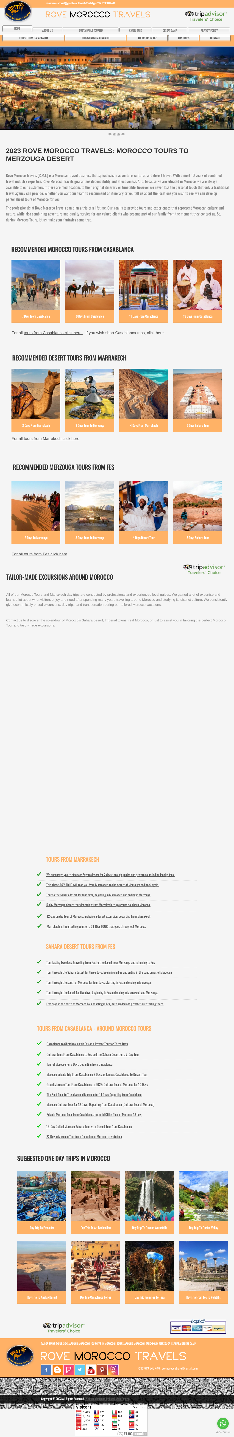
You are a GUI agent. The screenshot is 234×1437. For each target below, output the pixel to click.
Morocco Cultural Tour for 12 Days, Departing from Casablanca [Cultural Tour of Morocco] (100, 1104)
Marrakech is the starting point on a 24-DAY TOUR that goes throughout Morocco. (96, 926)
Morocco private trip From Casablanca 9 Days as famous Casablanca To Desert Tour (97, 1074)
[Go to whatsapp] (223, 1423)
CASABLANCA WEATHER (116, 748)
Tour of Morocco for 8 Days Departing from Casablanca (79, 1064)
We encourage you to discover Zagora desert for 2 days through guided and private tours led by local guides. (110, 874)
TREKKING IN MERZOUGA (158, 1343)
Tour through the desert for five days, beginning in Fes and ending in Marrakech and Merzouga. (102, 992)
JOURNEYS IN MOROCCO (102, 1343)
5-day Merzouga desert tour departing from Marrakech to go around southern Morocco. (98, 904)
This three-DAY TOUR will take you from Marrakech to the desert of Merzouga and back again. (102, 884)
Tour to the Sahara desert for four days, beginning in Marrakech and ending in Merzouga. (98, 894)
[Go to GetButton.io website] (223, 1432)
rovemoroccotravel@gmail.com (61, 3)
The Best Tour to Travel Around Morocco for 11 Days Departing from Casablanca (94, 1094)
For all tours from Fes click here (39, 554)
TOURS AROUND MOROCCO (130, 1343)
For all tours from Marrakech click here (45, 438)
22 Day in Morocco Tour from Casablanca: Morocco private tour (84, 1136)
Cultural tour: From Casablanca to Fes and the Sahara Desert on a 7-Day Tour (93, 1054)
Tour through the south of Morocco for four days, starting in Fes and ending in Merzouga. (98, 982)
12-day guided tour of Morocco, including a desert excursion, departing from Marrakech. (99, 916)
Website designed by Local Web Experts (107, 1398)
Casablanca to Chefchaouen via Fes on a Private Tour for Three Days (87, 1043)
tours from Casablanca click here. (53, 332)
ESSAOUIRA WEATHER (116, 827)
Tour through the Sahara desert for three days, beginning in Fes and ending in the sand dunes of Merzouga (109, 972)
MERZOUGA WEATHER (116, 710)
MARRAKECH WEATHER (116, 672)
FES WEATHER (116, 787)
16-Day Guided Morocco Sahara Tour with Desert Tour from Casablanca (89, 1126)
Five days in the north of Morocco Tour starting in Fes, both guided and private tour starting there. (105, 1003)
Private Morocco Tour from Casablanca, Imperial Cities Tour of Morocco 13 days (94, 1114)
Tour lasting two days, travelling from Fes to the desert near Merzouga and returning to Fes (100, 962)
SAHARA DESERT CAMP (184, 1343)
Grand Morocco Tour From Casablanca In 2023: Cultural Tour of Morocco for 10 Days (97, 1084)
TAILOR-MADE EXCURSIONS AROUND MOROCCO (65, 1343)
